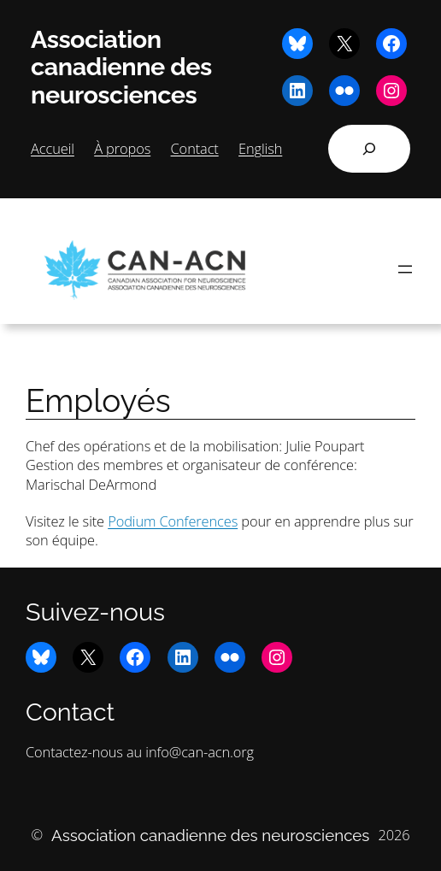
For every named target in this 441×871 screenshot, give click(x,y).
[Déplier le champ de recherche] (369, 149)
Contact (195, 148)
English (260, 148)
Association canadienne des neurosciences (121, 67)
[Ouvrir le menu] (405, 269)
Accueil (52, 148)
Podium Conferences (173, 521)
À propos (122, 148)
